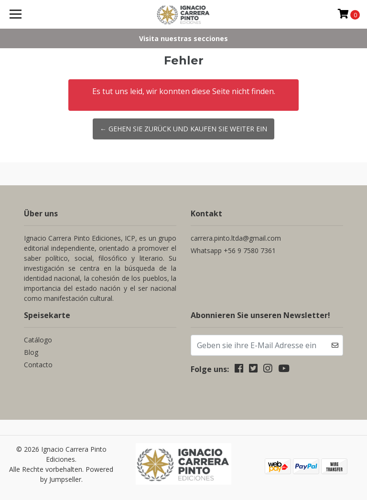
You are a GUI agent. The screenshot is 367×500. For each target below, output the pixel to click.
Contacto (38, 364)
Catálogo (38, 339)
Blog (31, 352)
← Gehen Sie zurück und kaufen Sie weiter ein (183, 128)
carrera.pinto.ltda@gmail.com (236, 238)
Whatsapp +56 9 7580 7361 (233, 250)
